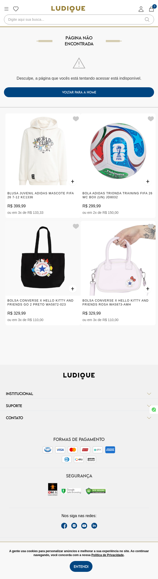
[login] (141, 9)
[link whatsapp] (154, 409)
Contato (79, 418)
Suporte (79, 406)
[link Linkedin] (94, 526)
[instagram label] (74, 526)
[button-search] (147, 19)
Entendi (81, 566)
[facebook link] (64, 526)
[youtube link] (84, 526)
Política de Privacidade (107, 555)
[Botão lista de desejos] (16, 9)
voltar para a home (79, 92)
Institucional (79, 394)
